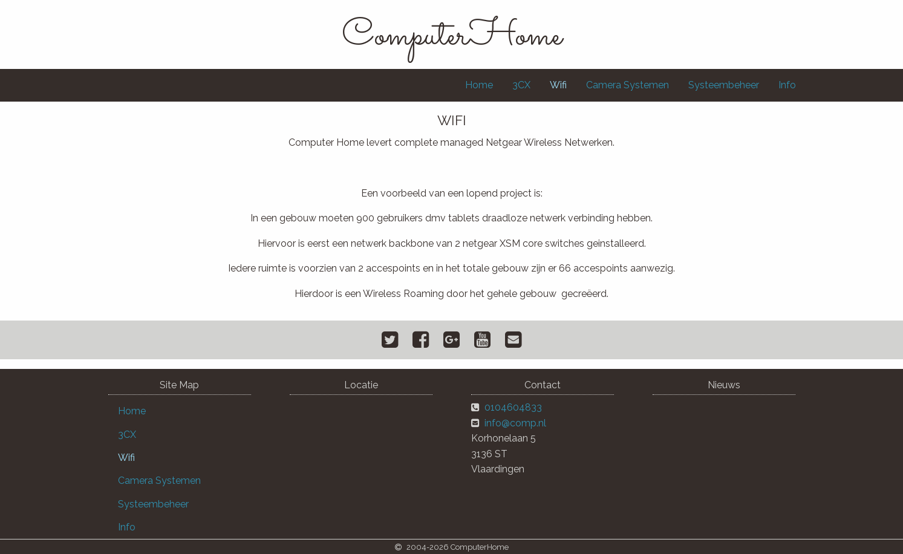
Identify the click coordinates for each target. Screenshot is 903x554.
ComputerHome (452, 36)
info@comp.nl (515, 423)
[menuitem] (479, 85)
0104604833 (513, 407)
